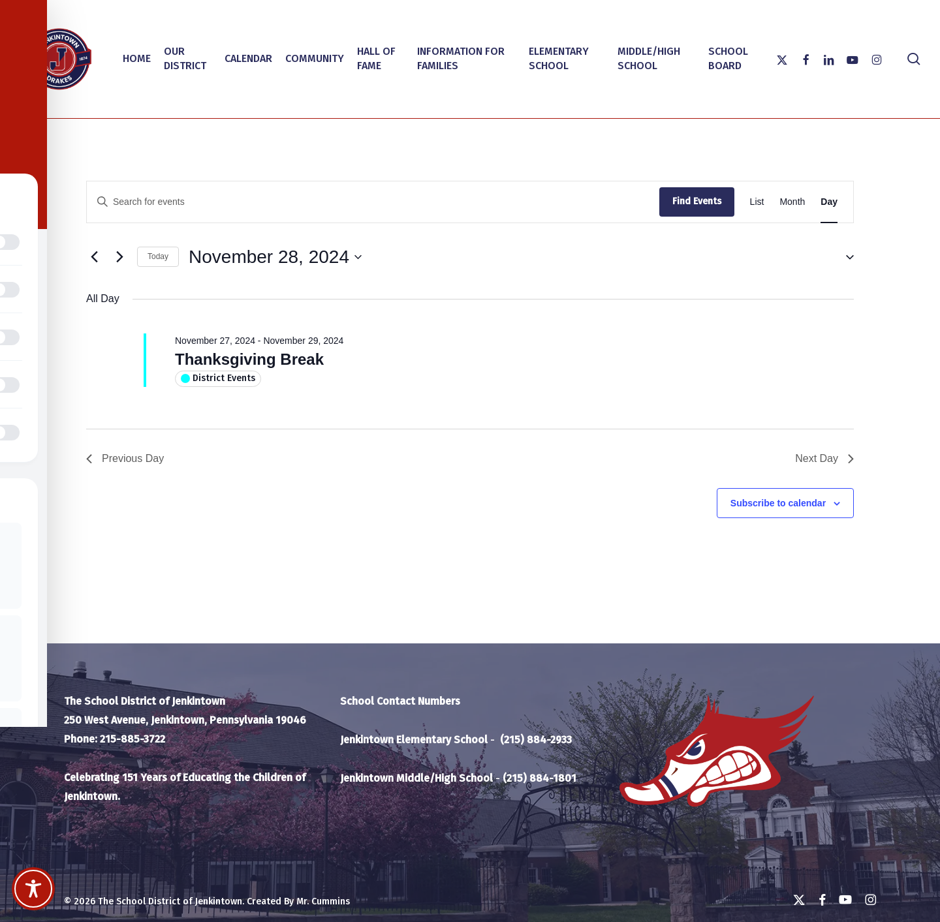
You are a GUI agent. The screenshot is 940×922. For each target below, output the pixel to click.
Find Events (696, 201)
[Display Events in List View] (757, 202)
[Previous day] (94, 257)
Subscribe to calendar (778, 503)
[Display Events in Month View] (792, 202)
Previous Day (125, 458)
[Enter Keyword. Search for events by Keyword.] (373, 202)
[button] (845, 256)
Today (158, 256)
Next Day (824, 458)
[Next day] (119, 257)
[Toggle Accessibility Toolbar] (33, 888)
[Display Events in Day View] (829, 202)
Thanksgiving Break (249, 359)
